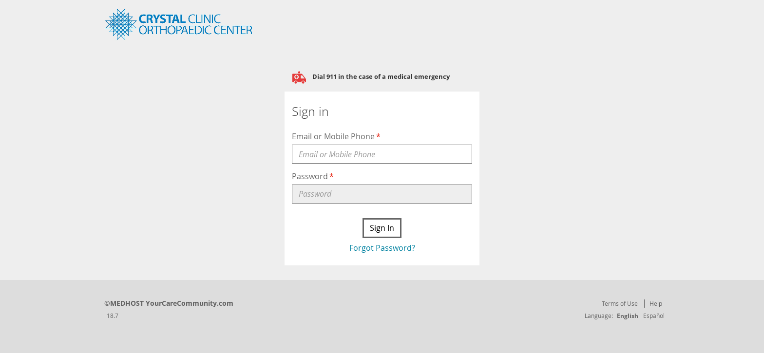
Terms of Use (620, 303)
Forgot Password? (382, 247)
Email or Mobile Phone (333, 136)
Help (655, 303)
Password (310, 176)
